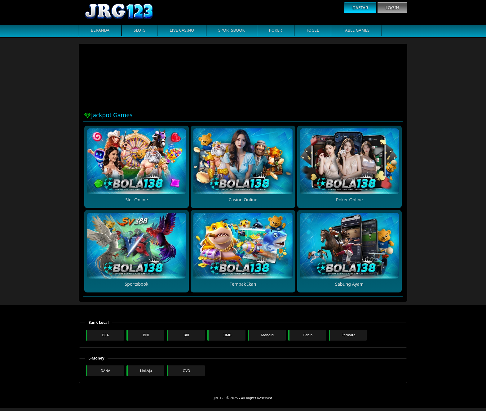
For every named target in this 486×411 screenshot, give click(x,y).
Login (392, 8)
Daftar (360, 8)
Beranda (100, 30)
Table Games (356, 30)
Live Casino (182, 30)
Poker (275, 30)
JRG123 (219, 397)
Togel (312, 30)
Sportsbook (231, 30)
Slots (139, 30)
